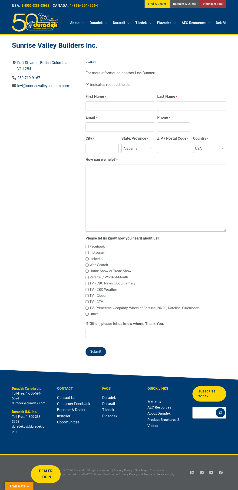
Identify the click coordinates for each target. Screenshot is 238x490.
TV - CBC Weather (103, 289)
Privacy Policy (122, 470)
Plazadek (167, 23)
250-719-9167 (28, 78)
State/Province (135, 138)
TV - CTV (96, 302)
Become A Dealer (71, 410)
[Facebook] (221, 472)
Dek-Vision (224, 23)
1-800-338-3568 (35, 5)
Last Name (167, 96)
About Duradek (159, 413)
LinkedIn (95, 259)
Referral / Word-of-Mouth (108, 277)
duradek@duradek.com (28, 403)
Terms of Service (155, 474)
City (90, 138)
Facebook (97, 246)
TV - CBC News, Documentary (112, 283)
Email (91, 117)
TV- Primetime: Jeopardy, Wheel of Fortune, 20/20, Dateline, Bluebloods (144, 308)
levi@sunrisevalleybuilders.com (43, 86)
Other (93, 314)
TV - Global (97, 296)
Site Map (141, 470)
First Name (96, 96)
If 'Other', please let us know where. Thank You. (125, 323)
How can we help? (102, 159)
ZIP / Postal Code (173, 138)
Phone (163, 117)
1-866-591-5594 (84, 5)
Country (200, 138)
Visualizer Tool (213, 4)
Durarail (122, 23)
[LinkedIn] (192, 472)
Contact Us (66, 397)
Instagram (97, 252)
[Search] (220, 412)
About (78, 23)
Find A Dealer (157, 4)
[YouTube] (211, 472)
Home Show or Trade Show (110, 271)
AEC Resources (197, 23)
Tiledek (144, 23)
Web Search (98, 265)
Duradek (99, 23)
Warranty (154, 401)
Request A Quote (184, 4)
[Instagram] (202, 472)
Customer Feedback (73, 404)
